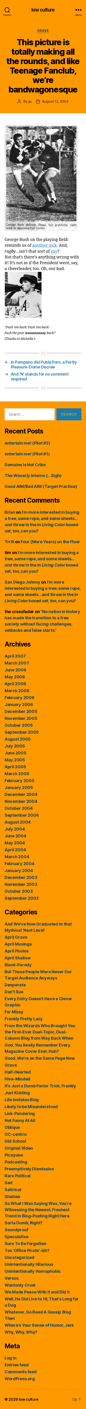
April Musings (18, 944)
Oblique (12, 1127)
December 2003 (21, 877)
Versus (11, 1278)
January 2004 (19, 870)
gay (54, 251)
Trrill (9, 541)
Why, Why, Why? (21, 1332)
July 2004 (15, 829)
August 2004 (18, 822)
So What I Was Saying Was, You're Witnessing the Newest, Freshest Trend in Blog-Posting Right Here (38, 1209)
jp (29, 101)
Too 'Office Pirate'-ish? (27, 1250)
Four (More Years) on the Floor (50, 541)
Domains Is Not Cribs (25, 464)
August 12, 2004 (55, 101)
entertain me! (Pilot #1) (27, 453)
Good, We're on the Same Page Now (40, 1058)
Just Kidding (17, 1092)
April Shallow (18, 957)
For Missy (14, 1011)
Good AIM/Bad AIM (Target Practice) (41, 486)
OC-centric (16, 1134)
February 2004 (19, 863)
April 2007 (15, 656)
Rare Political (18, 1175)
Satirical (13, 1189)
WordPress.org (20, 1378)
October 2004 (19, 808)
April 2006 (15, 683)
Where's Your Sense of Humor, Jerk (39, 1325)
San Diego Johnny (22, 582)
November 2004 (21, 801)
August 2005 (18, 739)
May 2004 (15, 842)
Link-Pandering (20, 1113)
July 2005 (15, 746)
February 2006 (19, 697)
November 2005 (21, 718)
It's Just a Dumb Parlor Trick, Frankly (40, 1085)
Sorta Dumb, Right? (23, 1222)
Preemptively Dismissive (29, 1168)
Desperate (15, 984)
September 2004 (22, 815)
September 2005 (22, 732)
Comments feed (21, 1371)
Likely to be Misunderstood (31, 1106)
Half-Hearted (18, 1072)
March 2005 (17, 773)
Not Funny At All (20, 1120)
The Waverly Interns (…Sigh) (33, 475)
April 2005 (15, 766)
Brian (10, 512)
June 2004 (15, 836)
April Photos (17, 951)
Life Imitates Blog (22, 1099)
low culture (43, 9)
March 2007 (17, 663)
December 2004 (21, 794)
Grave (43, 31)
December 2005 (21, 711)
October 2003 (19, 891)
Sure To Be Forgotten (25, 1243)
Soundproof (16, 1229)
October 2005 (19, 725)
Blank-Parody (18, 964)
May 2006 (15, 676)
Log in (10, 1358)
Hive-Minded (17, 1079)
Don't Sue (14, 991)
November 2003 (21, 884)
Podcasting (16, 1162)
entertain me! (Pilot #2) (27, 443)
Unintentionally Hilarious (29, 1264)
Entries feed (17, 1364)
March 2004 (17, 856)
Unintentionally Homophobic (33, 1271)
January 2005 (19, 787)
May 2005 (15, 759)
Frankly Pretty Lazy (24, 1018)
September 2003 (22, 898)
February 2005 (19, 780)
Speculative (16, 1236)
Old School (15, 1141)
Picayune (14, 1155)
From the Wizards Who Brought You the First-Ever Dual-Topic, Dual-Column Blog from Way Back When (40, 1032)
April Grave (16, 937)
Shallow (12, 1196)
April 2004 (15, 849)
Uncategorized (19, 1257)
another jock (44, 245)
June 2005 (15, 752)
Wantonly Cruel (20, 1285)
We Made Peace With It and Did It (37, 1292)
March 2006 (17, 690)
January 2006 (19, 704)
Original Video (19, 1148)
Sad (8, 1182)
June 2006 (15, 669)
